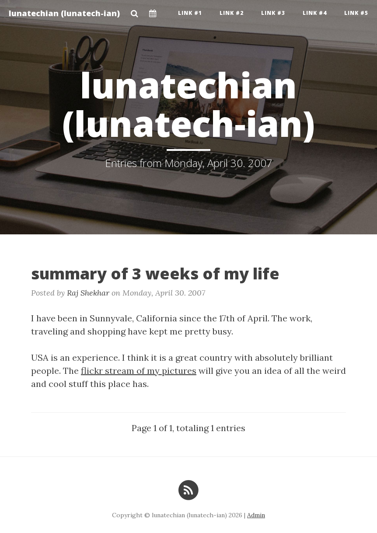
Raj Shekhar (88, 293)
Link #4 (315, 13)
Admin (256, 515)
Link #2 (232, 13)
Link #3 (273, 13)
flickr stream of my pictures (138, 370)
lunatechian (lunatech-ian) (64, 13)
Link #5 (356, 13)
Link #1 (190, 13)
